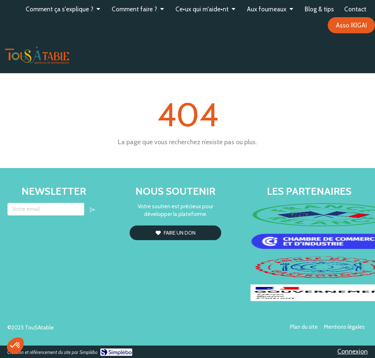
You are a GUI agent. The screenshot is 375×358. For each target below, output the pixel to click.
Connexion (352, 351)
